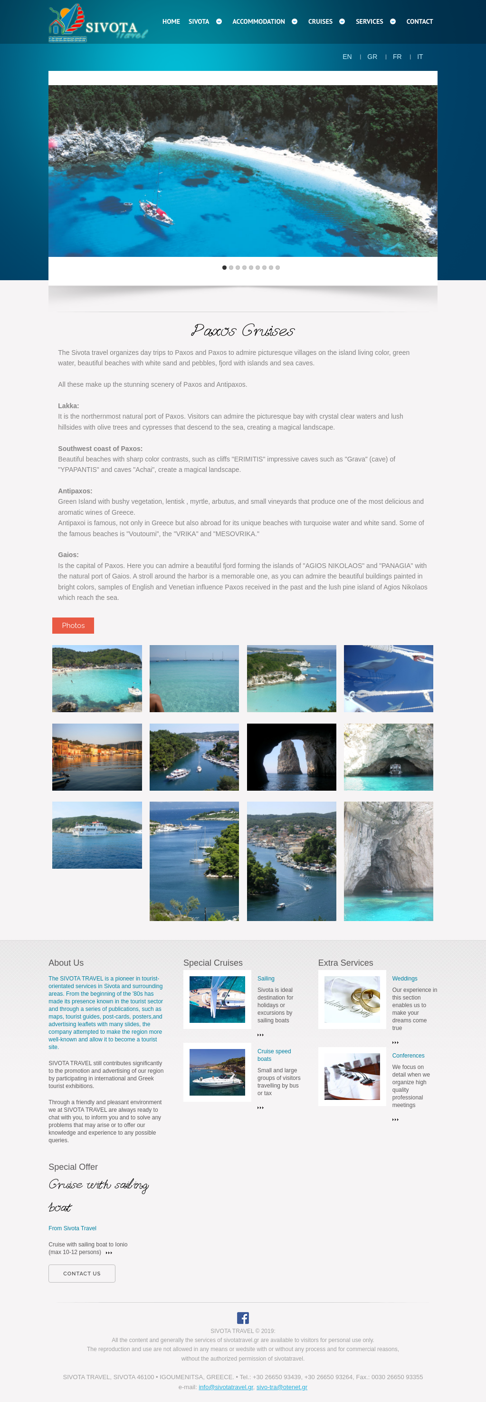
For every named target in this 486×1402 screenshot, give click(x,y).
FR (397, 56)
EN (347, 56)
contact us (82, 1274)
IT (420, 56)
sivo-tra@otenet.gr (282, 1387)
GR (372, 56)
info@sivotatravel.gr (226, 1387)
